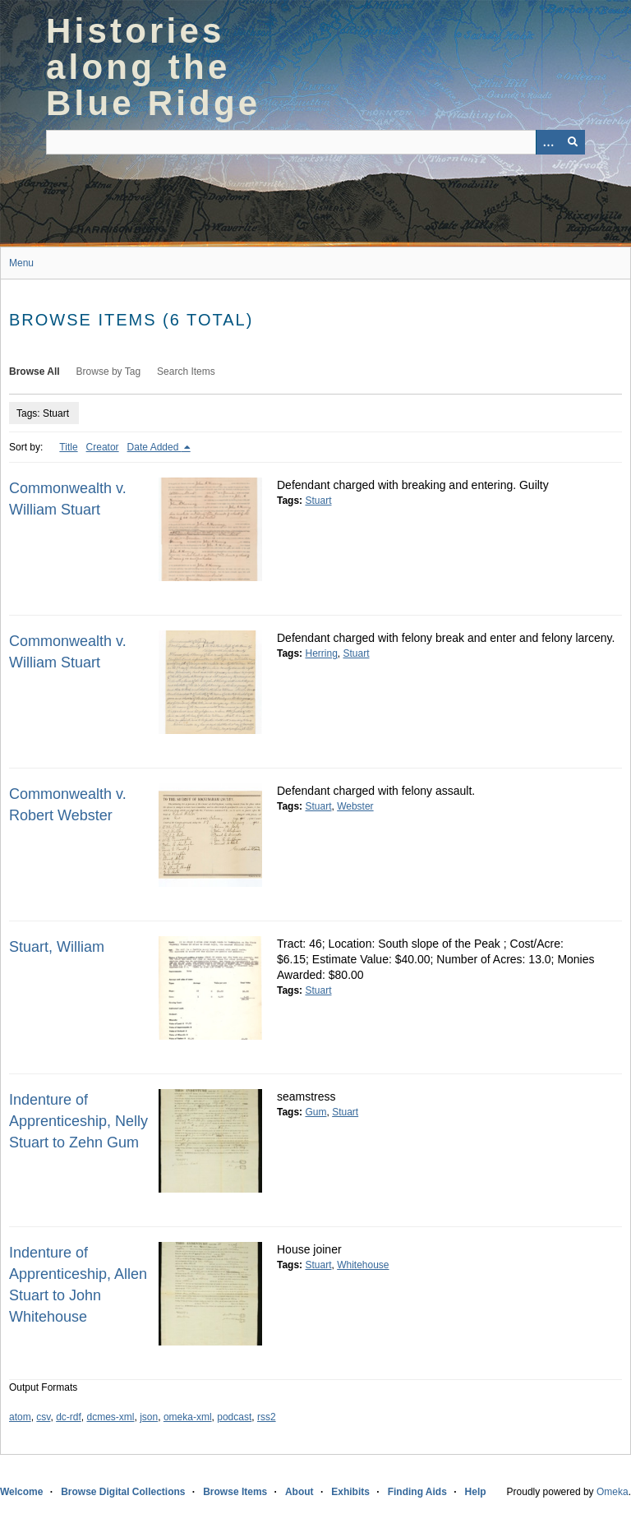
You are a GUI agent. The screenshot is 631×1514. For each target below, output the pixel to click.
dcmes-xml (111, 1417)
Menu (21, 263)
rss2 (266, 1417)
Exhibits (350, 1492)
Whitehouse (363, 1265)
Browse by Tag (108, 371)
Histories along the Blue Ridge (153, 67)
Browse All (34, 371)
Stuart (318, 500)
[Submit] (572, 142)
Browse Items (235, 1492)
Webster (355, 806)
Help (475, 1492)
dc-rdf (68, 1417)
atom (20, 1417)
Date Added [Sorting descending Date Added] (154, 447)
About (299, 1492)
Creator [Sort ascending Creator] (102, 447)
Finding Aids (417, 1492)
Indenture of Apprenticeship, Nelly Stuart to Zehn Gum (78, 1121)
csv (43, 1417)
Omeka (612, 1492)
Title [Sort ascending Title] (68, 447)
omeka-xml (188, 1417)
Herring (321, 653)
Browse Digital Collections (123, 1492)
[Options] (548, 142)
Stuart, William (56, 947)
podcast (234, 1417)
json (149, 1417)
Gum (315, 1112)
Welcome (21, 1492)
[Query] (315, 142)
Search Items (186, 371)
